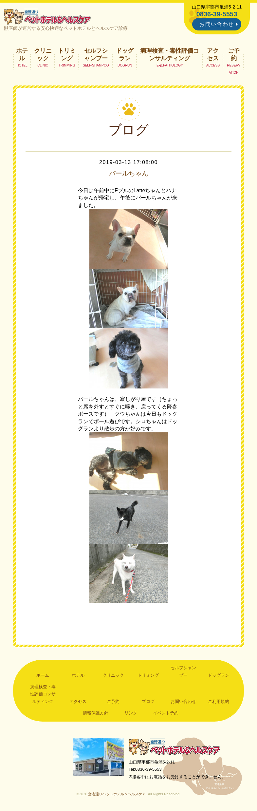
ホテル (22, 54)
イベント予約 (165, 712)
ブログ (148, 701)
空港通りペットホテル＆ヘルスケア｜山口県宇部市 (47, 16)
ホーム (42, 675)
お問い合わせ (216, 24)
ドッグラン (125, 54)
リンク (130, 712)
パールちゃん (128, 173)
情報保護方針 (95, 712)
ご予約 (234, 54)
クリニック (43, 54)
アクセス (213, 54)
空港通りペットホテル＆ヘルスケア (174, 746)
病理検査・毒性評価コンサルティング (169, 54)
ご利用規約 (218, 701)
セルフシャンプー (96, 54)
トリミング (67, 54)
